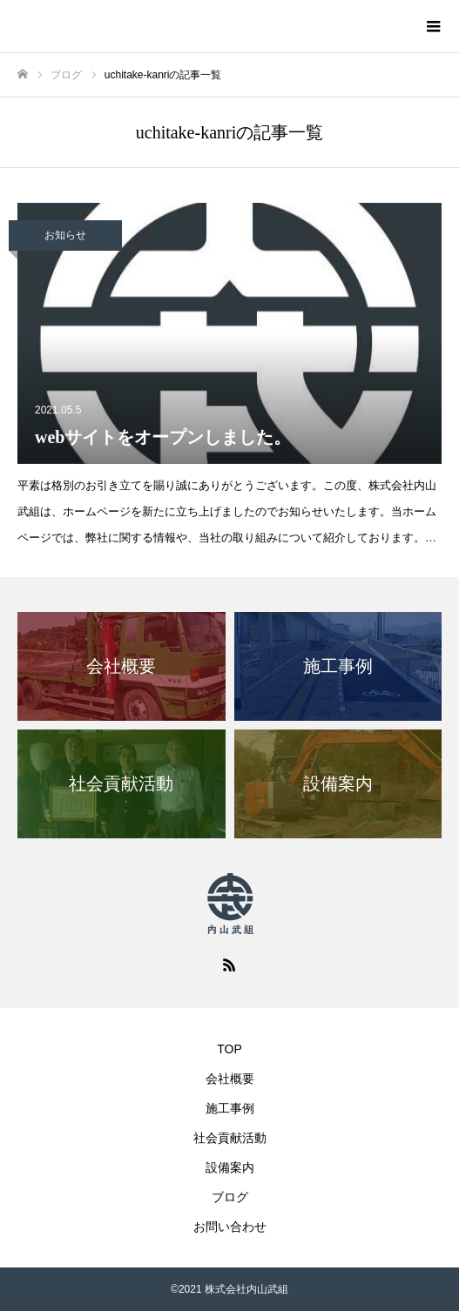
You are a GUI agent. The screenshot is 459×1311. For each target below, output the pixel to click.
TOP (229, 1049)
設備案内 (230, 1167)
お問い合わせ (230, 1227)
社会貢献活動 (230, 1138)
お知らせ (65, 235)
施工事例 (230, 1108)
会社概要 (230, 1079)
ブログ (230, 1197)
